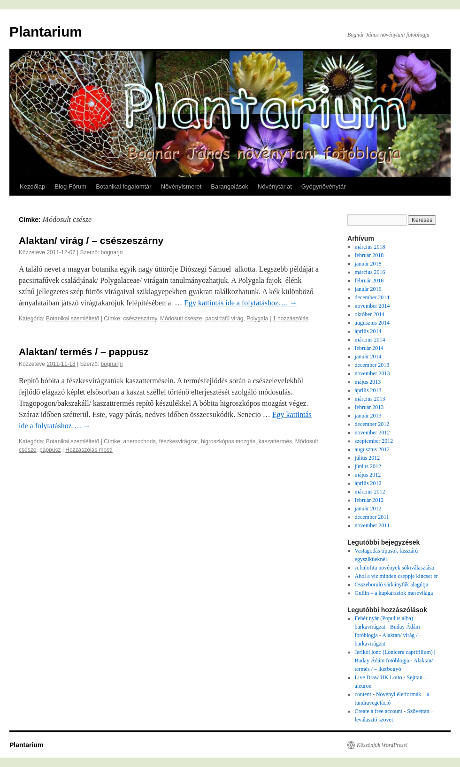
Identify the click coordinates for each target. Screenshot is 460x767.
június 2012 (368, 466)
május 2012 (368, 474)
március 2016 (370, 272)
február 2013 (369, 407)
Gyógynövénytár (323, 186)
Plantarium (45, 31)
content (363, 694)
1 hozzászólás (290, 318)
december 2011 (372, 517)
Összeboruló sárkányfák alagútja (392, 584)
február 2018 (369, 255)
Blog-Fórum (70, 186)
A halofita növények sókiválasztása (394, 567)
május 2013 (368, 382)
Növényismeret (181, 186)
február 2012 (369, 500)
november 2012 (372, 432)
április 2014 (368, 331)
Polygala (257, 318)
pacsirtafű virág (224, 318)
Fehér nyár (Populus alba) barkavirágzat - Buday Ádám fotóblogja (387, 626)
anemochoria (139, 441)
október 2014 (370, 314)
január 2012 (368, 508)
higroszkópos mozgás (228, 441)
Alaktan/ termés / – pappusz (84, 351)
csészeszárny (140, 318)
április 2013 (368, 390)
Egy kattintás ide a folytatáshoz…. (240, 303)
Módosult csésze (181, 318)
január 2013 (368, 415)
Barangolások (229, 186)
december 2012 (372, 424)
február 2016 (369, 280)
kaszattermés (275, 441)
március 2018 (370, 246)
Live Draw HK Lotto (378, 677)
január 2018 (368, 263)
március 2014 (370, 339)
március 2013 (370, 398)
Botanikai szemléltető (72, 318)
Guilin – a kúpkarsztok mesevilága (394, 593)
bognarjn (112, 252)
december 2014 (372, 297)
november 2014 (372, 306)
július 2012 (367, 458)
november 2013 (372, 373)
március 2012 (370, 491)
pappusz (50, 450)
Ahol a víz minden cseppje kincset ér (396, 576)
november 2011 (372, 525)
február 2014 (369, 348)
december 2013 (372, 365)
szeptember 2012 (374, 441)
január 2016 (368, 289)
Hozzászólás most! (89, 450)
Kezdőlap (32, 186)
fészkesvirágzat (178, 441)
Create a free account (379, 711)
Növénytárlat (275, 186)
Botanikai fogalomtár (124, 186)
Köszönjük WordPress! (382, 745)
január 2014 (368, 356)
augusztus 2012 (372, 449)
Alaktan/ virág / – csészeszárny (91, 240)
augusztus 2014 (372, 322)
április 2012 (368, 483)
